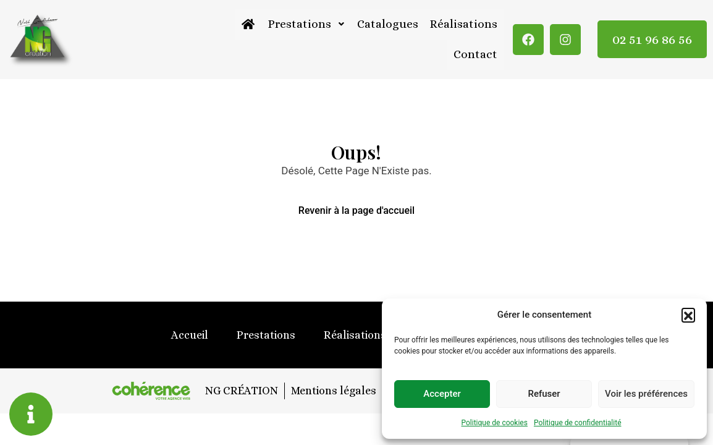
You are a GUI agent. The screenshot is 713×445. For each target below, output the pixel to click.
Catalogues (388, 24)
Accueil (189, 335)
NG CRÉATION (240, 390)
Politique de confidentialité (578, 422)
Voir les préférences (646, 393)
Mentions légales (333, 390)
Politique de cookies (495, 422)
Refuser (544, 393)
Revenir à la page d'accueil (356, 211)
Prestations (308, 24)
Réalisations (464, 24)
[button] (688, 314)
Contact (476, 54)
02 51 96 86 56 (652, 40)
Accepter (441, 393)
